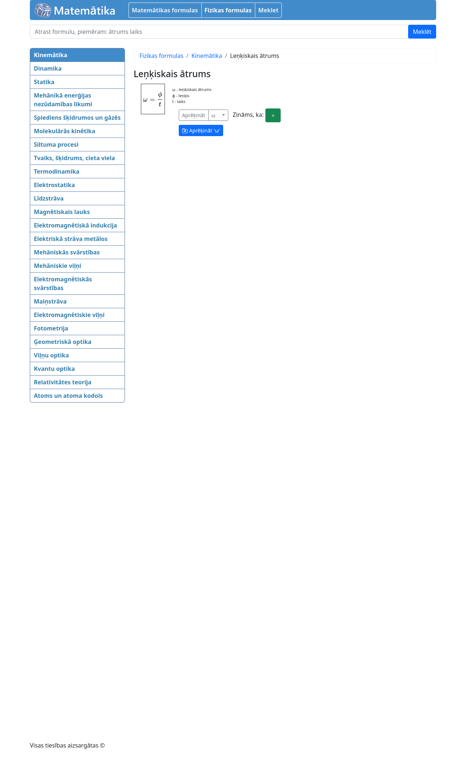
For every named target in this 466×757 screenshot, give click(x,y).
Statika (44, 82)
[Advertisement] (59, 520)
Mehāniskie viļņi (57, 266)
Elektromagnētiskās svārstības (63, 283)
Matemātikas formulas (165, 10)
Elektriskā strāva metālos (71, 239)
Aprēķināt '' (201, 130)
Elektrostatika (54, 185)
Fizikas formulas (228, 10)
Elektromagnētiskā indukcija (75, 225)
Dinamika (48, 68)
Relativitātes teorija (62, 382)
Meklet (268, 10)
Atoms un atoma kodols (68, 396)
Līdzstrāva (49, 198)
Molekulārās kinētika (64, 131)
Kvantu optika (54, 369)
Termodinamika (56, 171)
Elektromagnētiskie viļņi (69, 315)
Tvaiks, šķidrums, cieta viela (74, 158)
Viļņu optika (51, 355)
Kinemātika (50, 55)
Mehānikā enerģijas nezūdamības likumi (63, 99)
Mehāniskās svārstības (67, 252)
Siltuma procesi (56, 144)
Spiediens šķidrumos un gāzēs (77, 118)
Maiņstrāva (50, 301)
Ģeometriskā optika (62, 342)
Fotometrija (51, 328)
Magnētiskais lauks (62, 212)
